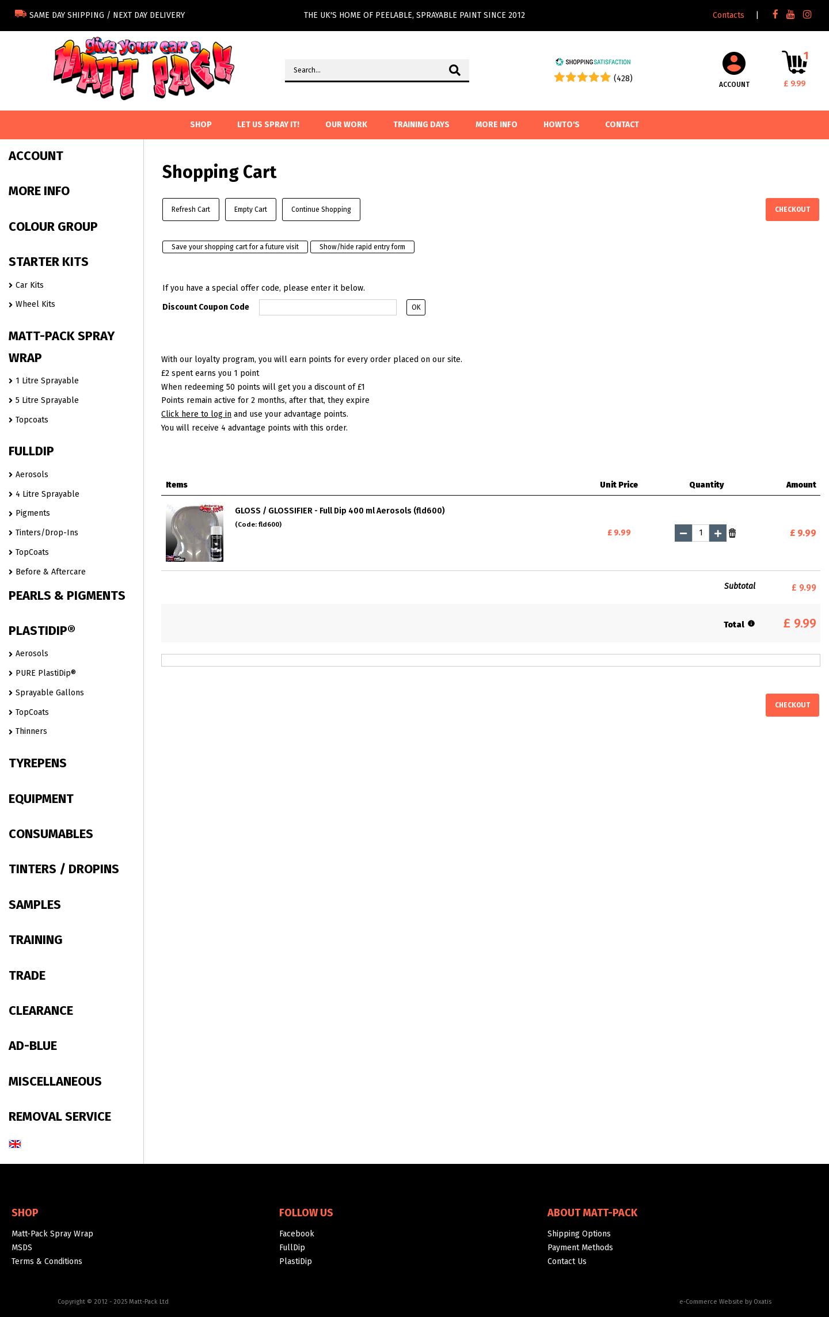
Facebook (296, 1234)
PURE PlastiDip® (46, 673)
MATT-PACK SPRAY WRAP (62, 346)
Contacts (728, 15)
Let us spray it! (268, 125)
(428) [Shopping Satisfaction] (623, 78)
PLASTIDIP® (42, 630)
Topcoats (32, 420)
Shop (25, 1212)
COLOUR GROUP (53, 226)
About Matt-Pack (592, 1212)
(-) (683, 533)
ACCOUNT (36, 155)
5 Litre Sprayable (47, 400)
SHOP (201, 125)
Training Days (421, 125)
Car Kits (30, 285)
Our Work (346, 125)
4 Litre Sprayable (47, 494)
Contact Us (567, 1261)
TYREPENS (38, 763)
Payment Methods (580, 1248)
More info (497, 125)
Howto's (561, 125)
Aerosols (32, 474)
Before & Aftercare (51, 572)
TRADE (27, 975)
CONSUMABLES (51, 834)
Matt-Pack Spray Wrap (52, 1234)
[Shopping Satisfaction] (593, 63)
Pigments (33, 513)
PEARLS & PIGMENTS (67, 595)
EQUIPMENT (41, 798)
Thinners (31, 731)
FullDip (292, 1248)
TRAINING (36, 939)
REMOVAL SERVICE (60, 1116)
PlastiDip (295, 1261)
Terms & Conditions (47, 1261)
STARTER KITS (49, 261)
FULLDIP (31, 451)
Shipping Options (579, 1234)
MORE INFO (39, 191)
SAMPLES (35, 904)
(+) (718, 533)
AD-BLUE (33, 1045)
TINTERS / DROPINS (64, 869)
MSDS (22, 1248)
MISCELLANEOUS (55, 1081)
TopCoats (32, 552)
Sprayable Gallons (50, 693)
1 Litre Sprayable (47, 381)
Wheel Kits (35, 304)
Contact (622, 125)
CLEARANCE (41, 1010)
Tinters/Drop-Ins (47, 533)
